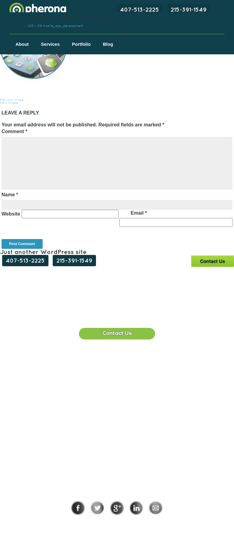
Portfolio (81, 44)
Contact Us (212, 261)
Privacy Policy (97, 523)
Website (11, 213)
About (22, 44)
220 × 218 (35, 25)
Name (10, 194)
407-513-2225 (139, 9)
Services (50, 44)
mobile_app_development (63, 25)
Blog (108, 44)
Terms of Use (138, 523)
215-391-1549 (189, 9)
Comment (14, 131)
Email (139, 213)
